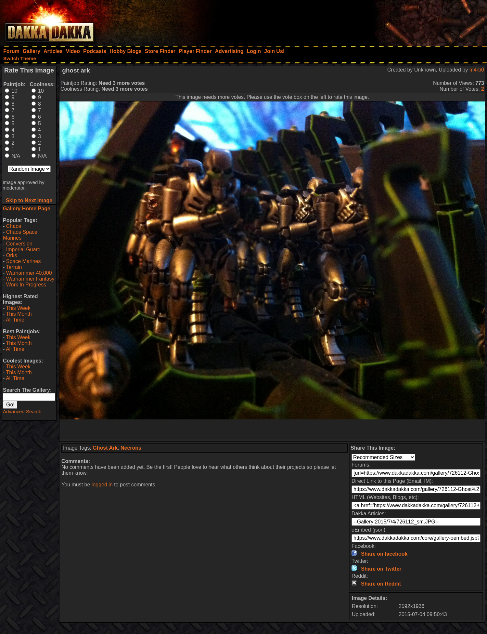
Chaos (13, 226)
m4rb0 (476, 70)
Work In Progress (26, 284)
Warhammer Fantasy (30, 279)
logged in (102, 484)
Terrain (14, 267)
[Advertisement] (400, 21)
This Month (19, 314)
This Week (18, 308)
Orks (11, 255)
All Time (15, 320)
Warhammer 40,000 (29, 273)
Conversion (19, 243)
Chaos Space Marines (20, 235)
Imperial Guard (23, 249)
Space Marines (23, 261)
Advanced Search (22, 411)
